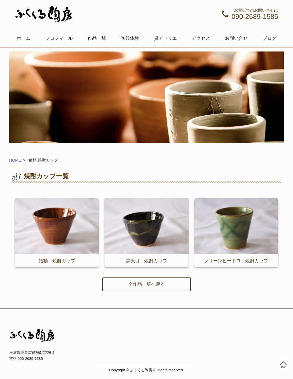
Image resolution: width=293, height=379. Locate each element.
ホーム (23, 38)
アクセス (201, 38)
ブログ (269, 38)
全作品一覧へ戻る (146, 284)
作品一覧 (97, 38)
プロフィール (59, 38)
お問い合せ (236, 38)
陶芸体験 (130, 38)
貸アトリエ (165, 38)
